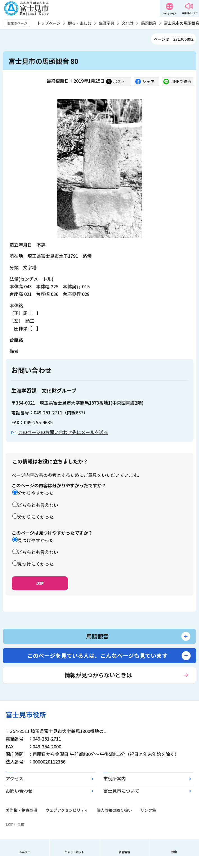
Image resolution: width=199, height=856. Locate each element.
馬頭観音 (149, 23)
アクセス (14, 778)
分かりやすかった (36, 493)
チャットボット (74, 852)
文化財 (128, 23)
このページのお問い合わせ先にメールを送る (63, 432)
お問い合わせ (19, 790)
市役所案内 (114, 778)
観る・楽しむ (80, 23)
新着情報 (124, 852)
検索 (174, 852)
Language (170, 13)
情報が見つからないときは (98, 675)
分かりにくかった (36, 516)
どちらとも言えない (38, 505)
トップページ (49, 23)
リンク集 (148, 810)
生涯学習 (107, 23)
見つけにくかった (36, 563)
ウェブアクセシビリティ (66, 810)
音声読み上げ (189, 13)
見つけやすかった (36, 540)
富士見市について (121, 790)
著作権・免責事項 (21, 810)
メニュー (24, 852)
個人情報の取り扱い (114, 810)
